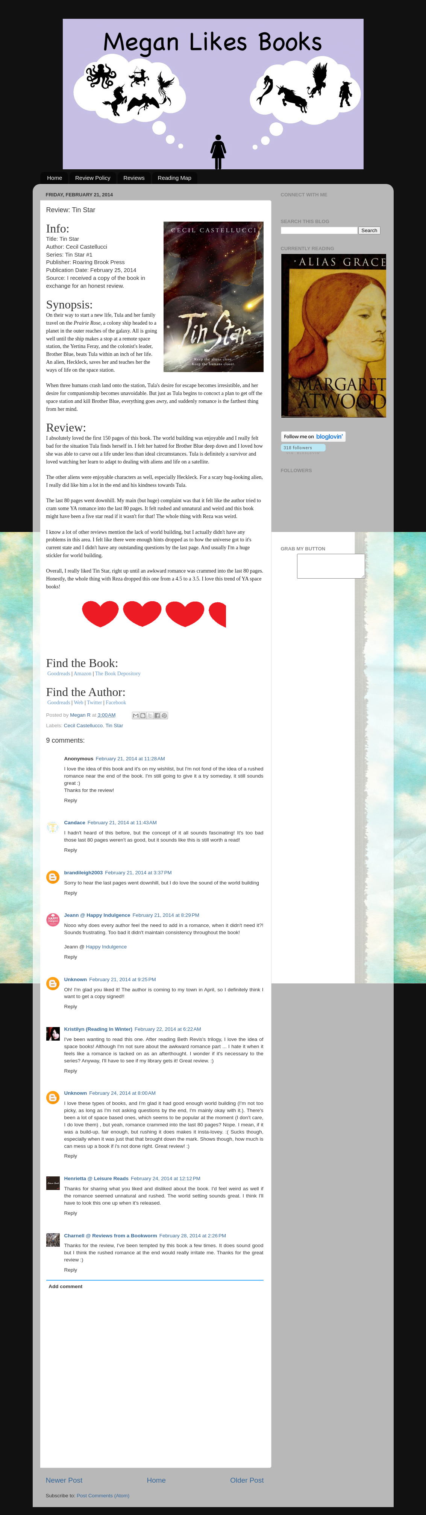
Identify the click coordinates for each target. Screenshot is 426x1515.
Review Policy (92, 178)
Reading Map (174, 178)
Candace (74, 822)
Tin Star (114, 725)
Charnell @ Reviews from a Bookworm (110, 1235)
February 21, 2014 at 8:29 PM (165, 915)
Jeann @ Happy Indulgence (97, 915)
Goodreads (59, 673)
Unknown (75, 979)
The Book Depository (118, 673)
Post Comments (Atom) (103, 1495)
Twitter (94, 702)
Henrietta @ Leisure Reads (96, 1178)
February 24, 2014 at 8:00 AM (122, 1093)
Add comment (65, 1286)
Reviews (134, 178)
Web (78, 702)
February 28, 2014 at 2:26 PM (192, 1235)
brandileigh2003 (83, 872)
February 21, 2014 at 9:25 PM (122, 979)
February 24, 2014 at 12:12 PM (165, 1178)
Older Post (247, 1480)
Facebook (116, 702)
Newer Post (64, 1480)
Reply (70, 800)
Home (54, 178)
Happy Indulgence (106, 947)
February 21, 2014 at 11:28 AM (130, 758)
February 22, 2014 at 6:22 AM (168, 1029)
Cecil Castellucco (83, 725)
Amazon (82, 673)
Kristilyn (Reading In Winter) (98, 1029)
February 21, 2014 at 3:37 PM (138, 872)
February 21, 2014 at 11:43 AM (122, 822)
